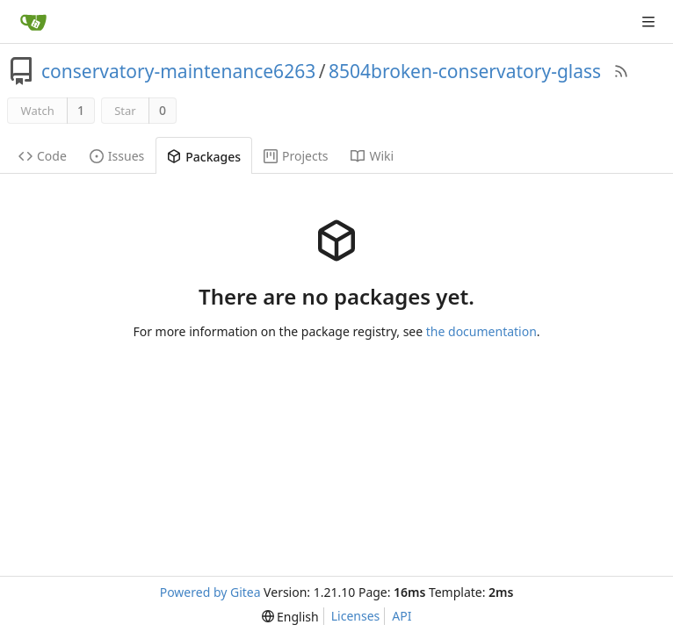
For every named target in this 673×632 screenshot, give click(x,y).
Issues (117, 155)
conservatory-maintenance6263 (178, 71)
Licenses (355, 615)
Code (42, 155)
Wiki (372, 155)
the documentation (481, 331)
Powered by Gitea (210, 592)
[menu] (290, 616)
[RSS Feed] (621, 71)
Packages (204, 156)
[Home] (33, 22)
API (401, 615)
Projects (296, 155)
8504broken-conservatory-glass (465, 71)
